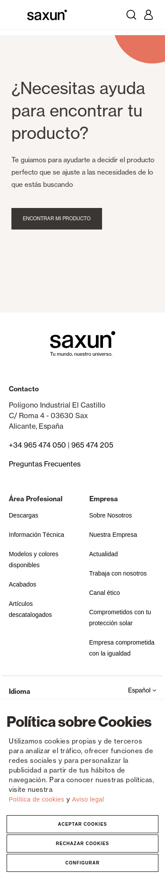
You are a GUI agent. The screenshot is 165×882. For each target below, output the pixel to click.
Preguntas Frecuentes (45, 463)
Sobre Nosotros (110, 515)
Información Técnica (36, 534)
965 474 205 (92, 445)
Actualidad (103, 554)
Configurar (83, 862)
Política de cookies (37, 799)
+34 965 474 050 (37, 445)
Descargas (23, 515)
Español (142, 690)
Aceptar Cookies (82, 824)
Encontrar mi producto (60, 218)
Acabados (22, 584)
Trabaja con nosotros (118, 573)
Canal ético (104, 592)
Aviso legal (88, 799)
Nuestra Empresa (113, 534)
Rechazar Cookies (82, 843)
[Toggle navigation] (17, 14)
